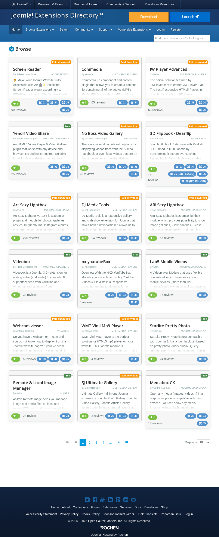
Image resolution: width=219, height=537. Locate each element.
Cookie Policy (90, 514)
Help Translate (148, 514)
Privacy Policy (69, 514)
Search (64, 29)
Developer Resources (161, 4)
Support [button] (105, 29)
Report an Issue (171, 514)
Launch (190, 17)
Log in (161, 29)
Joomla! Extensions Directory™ (57, 15)
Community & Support (123, 4)
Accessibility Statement (41, 514)
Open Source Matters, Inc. (105, 521)
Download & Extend (52, 4)
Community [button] (84, 29)
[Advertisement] (109, 469)
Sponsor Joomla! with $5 (119, 514)
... (110, 442)
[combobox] (182, 38)
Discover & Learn (87, 4)
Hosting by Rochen (109, 534)
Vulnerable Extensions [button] (134, 29)
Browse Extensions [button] (39, 29)
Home (16, 29)
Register (176, 29)
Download (148, 17)
